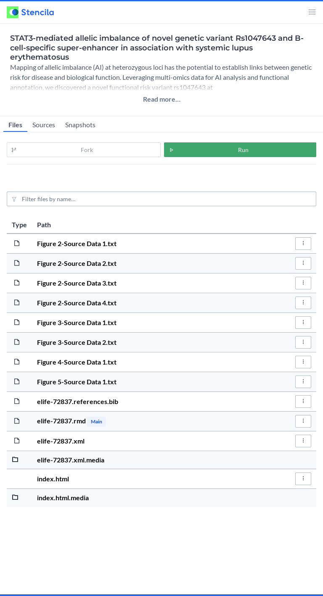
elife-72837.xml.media (70, 460)
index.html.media (63, 497)
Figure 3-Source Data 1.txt (76, 322)
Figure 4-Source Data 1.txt (76, 362)
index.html (53, 479)
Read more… (161, 99)
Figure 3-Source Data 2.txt (76, 342)
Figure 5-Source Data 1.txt (76, 382)
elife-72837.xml (61, 441)
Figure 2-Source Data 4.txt (76, 303)
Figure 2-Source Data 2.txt (76, 263)
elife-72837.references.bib (77, 401)
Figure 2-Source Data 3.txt (76, 283)
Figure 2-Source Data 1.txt (76, 243)
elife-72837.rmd (62, 421)
